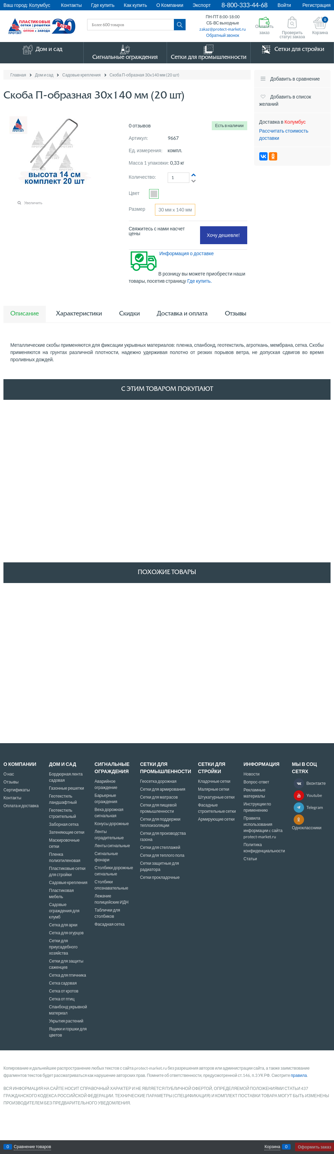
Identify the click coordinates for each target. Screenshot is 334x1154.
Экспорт (201, 5)
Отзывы (235, 314)
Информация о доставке (186, 253)
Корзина (272, 1147)
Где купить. (200, 281)
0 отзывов (140, 125)
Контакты (71, 5)
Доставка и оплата (182, 314)
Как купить (135, 5)
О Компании (169, 5)
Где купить (103, 5)
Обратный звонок (222, 35)
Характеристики (79, 314)
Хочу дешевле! (223, 235)
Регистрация (316, 5)
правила (299, 1075)
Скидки (129, 314)
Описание (24, 314)
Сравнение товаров (32, 1147)
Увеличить (33, 202)
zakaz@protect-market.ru (222, 29)
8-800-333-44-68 (244, 5)
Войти (284, 5)
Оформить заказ (314, 1147)
